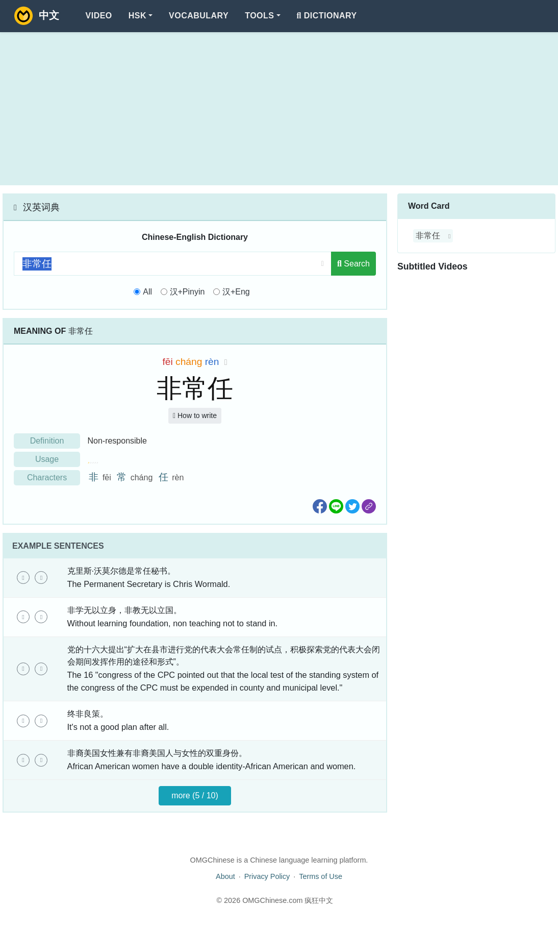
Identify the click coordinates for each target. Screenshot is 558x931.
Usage (47, 459)
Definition (47, 440)
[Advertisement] (279, 108)
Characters (47, 477)
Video (99, 15)
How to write (195, 415)
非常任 (428, 235)
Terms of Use (320, 876)
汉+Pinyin (187, 291)
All (147, 291)
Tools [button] (259, 15)
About (225, 876)
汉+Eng (236, 291)
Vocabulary (199, 15)
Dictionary (327, 15)
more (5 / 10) (194, 795)
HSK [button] (137, 15)
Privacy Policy (267, 876)
